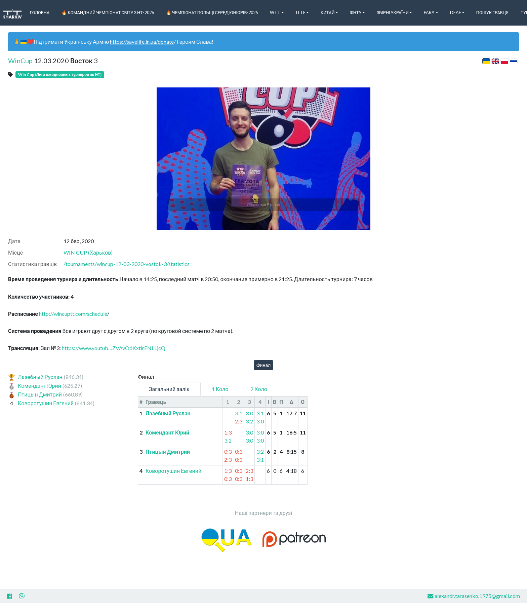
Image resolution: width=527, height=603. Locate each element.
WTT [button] (275, 12)
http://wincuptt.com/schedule (73, 313)
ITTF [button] (301, 12)
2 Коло (258, 389)
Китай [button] (328, 12)
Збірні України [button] (393, 12)
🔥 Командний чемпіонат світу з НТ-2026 (108, 12)
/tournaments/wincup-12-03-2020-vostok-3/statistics (127, 264)
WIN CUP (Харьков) (88, 252)
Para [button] (429, 12)
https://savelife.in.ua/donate (142, 41)
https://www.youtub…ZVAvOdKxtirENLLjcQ (113, 348)
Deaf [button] (455, 12)
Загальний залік (169, 389)
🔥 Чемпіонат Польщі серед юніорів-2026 (212, 12)
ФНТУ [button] (356, 12)
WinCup (20, 60)
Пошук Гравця (492, 12)
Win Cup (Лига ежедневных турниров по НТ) (60, 74)
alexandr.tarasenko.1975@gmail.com (474, 596)
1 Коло (220, 389)
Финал (263, 365)
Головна (40, 12)
